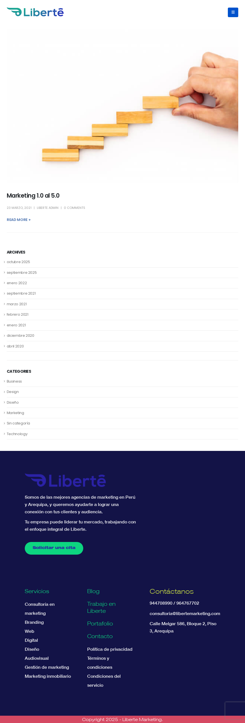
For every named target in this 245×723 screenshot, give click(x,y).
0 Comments (74, 207)
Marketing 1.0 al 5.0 (33, 195)
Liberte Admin (48, 207)
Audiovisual (37, 658)
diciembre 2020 (20, 335)
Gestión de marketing (47, 667)
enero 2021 (16, 325)
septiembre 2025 (22, 272)
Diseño (13, 402)
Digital (31, 640)
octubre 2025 (18, 262)
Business (14, 381)
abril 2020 (15, 346)
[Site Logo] (35, 11)
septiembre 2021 (21, 293)
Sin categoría (18, 423)
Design (13, 391)
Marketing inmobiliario (48, 676)
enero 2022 (17, 283)
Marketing (15, 412)
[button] (233, 12)
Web (29, 631)
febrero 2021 (17, 314)
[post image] (122, 106)
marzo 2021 (17, 304)
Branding (34, 622)
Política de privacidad (109, 649)
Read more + (19, 219)
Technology (17, 434)
